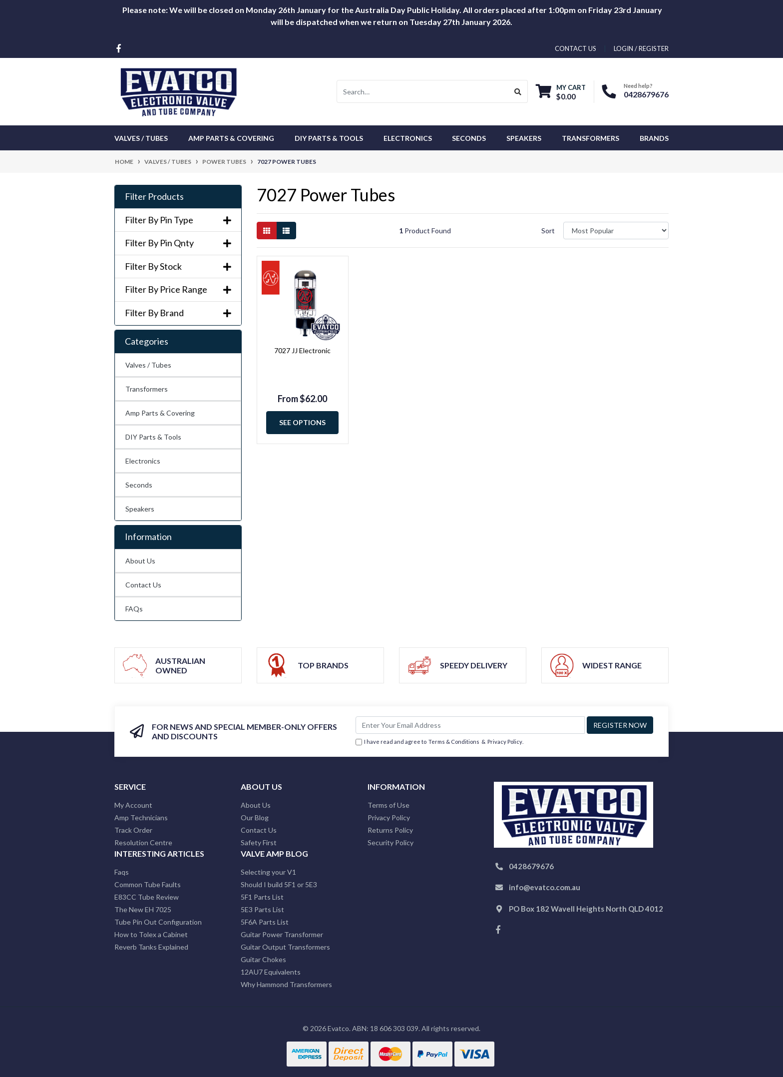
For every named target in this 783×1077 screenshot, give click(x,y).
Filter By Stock (178, 266)
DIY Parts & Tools (153, 437)
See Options (302, 422)
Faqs (121, 872)
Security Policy (390, 842)
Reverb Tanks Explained (151, 947)
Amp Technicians (141, 817)
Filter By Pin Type (178, 220)
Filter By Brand (178, 313)
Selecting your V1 (268, 872)
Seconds (469, 138)
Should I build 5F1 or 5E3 (279, 884)
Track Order (133, 830)
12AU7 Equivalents (271, 972)
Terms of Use (388, 805)
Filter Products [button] (154, 196)
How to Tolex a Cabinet (151, 934)
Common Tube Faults (147, 884)
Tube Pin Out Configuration (158, 922)
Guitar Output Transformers (285, 947)
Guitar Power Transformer (282, 934)
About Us (140, 560)
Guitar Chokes (263, 959)
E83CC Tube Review (146, 897)
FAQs (134, 608)
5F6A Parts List (265, 922)
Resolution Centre (143, 842)
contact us (575, 48)
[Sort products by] (616, 230)
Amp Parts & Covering (160, 413)
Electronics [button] (408, 138)
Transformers (146, 389)
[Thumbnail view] (267, 230)
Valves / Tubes (148, 365)
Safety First (259, 842)
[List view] (286, 230)
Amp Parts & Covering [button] (231, 138)
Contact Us (143, 584)
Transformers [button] (590, 138)
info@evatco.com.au (544, 887)
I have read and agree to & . (439, 742)
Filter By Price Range (178, 289)
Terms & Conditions (453, 741)
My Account (133, 805)
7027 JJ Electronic (302, 350)
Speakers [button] (523, 138)
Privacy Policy (504, 741)
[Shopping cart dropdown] (560, 91)
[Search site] (518, 91)
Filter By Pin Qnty (178, 243)
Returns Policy (390, 830)
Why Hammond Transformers (286, 984)
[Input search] (423, 91)
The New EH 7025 (142, 909)
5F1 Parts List (262, 897)
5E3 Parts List (262, 909)
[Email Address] (470, 725)
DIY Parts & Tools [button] (329, 138)
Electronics (142, 461)
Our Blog (255, 817)
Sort (548, 230)
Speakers (139, 509)
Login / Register (641, 48)
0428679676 (646, 94)
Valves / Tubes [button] (141, 138)
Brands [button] (654, 138)
